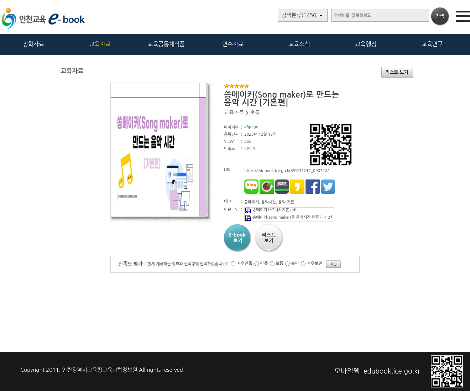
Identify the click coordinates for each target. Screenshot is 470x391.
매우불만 (315, 263)
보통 (280, 263)
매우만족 (244, 263)
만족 (264, 263)
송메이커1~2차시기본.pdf (271, 210)
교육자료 (99, 44)
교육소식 (299, 44)
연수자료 (232, 44)
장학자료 (33, 44)
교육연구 (432, 44)
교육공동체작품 (166, 44)
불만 (295, 263)
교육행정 (365, 44)
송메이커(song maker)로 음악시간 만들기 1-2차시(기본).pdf (300, 217)
